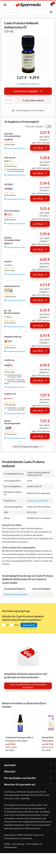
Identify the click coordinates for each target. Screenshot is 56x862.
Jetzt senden (29, 625)
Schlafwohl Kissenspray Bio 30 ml (20, 737)
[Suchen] (50, 12)
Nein (16, 625)
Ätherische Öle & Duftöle (15, 594)
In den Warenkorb (33, 100)
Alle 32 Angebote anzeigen (28, 446)
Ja (8, 625)
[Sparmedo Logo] (28, 5)
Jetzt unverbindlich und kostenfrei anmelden (28, 686)
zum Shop (40, 147)
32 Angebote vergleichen (28, 83)
